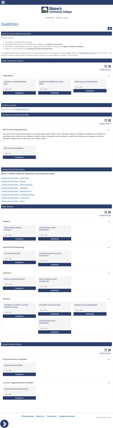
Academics (59, 18)
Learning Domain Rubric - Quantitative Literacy (18, 194)
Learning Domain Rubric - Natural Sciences (16, 191)
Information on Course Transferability (15, 114)
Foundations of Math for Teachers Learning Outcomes (16, 306)
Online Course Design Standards (85, 81)
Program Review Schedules (11, 344)
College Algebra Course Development (47, 228)
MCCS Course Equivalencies (14, 148)
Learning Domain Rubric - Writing (13, 201)
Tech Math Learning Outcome (50, 305)
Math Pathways (7, 206)
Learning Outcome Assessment (13, 169)
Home (66, 18)
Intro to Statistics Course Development (48, 280)
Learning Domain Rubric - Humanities (14, 188)
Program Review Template (13, 365)
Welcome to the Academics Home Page (16, 33)
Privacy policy (28, 416)
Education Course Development (85, 305)
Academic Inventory (9, 105)
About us (40, 416)
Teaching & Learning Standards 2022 (15, 82)
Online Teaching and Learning (12, 60)
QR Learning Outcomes (12, 253)
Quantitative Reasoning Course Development (50, 254)
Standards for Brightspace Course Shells (51, 82)
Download (25, 93)
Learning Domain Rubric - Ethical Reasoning (16, 185)
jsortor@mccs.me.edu (87, 53)
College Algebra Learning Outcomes (13, 228)
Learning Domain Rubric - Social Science (15, 198)
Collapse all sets (105, 69)
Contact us (51, 416)
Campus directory (67, 416)
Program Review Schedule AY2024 (16, 389)
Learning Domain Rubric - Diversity (13, 181)
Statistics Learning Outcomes (14, 279)
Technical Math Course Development (47, 321)
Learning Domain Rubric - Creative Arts (15, 178)
